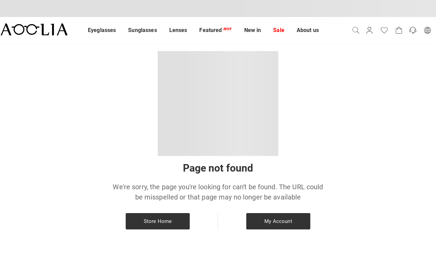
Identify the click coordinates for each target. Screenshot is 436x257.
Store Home (158, 221)
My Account (278, 221)
